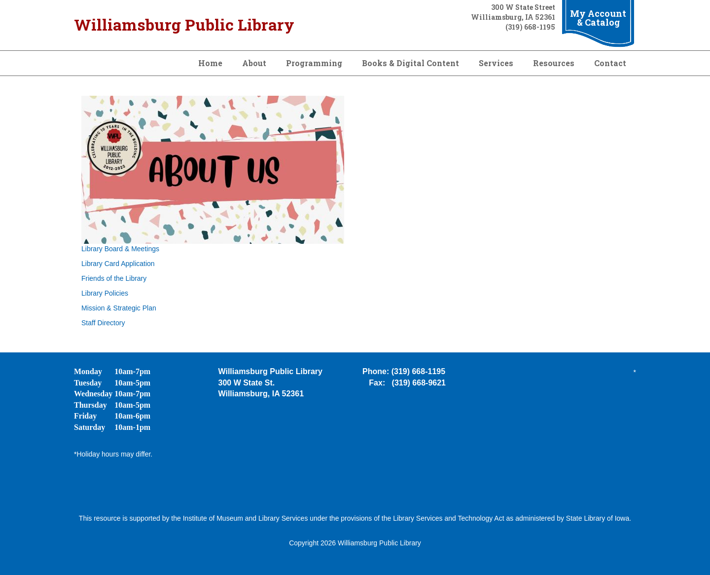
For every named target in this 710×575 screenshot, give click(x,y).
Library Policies (104, 293)
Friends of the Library (113, 278)
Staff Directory (103, 323)
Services (496, 63)
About (254, 63)
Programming (314, 63)
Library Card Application (118, 264)
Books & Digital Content (410, 63)
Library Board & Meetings (120, 249)
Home (210, 63)
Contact (610, 63)
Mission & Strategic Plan (118, 308)
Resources (553, 63)
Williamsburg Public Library (184, 24)
